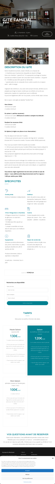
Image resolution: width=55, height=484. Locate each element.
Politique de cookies (27, 481)
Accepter (27, 470)
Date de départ (10, 294)
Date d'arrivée (10, 286)
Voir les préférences (27, 478)
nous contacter (47, 34)
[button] (53, 458)
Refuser (27, 474)
